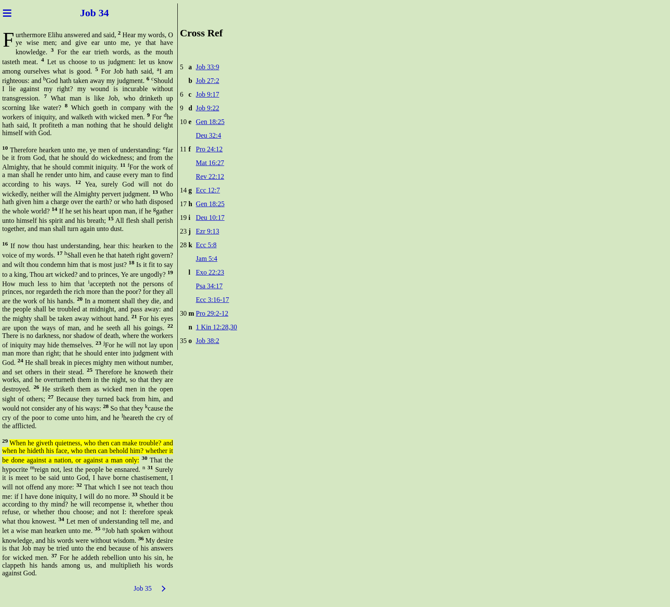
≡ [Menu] (7, 12)
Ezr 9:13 (207, 231)
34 (107, 12)
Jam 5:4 (206, 258)
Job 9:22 (207, 108)
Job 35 (143, 588)
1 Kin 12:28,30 (216, 327)
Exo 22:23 (210, 272)
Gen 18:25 (210, 121)
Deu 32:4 (208, 135)
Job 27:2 (207, 80)
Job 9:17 (207, 94)
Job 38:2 (207, 340)
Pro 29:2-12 (212, 313)
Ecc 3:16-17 (212, 299)
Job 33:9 (207, 67)
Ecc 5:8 (206, 245)
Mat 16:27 (210, 162)
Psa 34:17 (209, 286)
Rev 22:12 (210, 176)
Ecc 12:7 (208, 190)
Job (83, 12)
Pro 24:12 (209, 149)
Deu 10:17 (210, 217)
